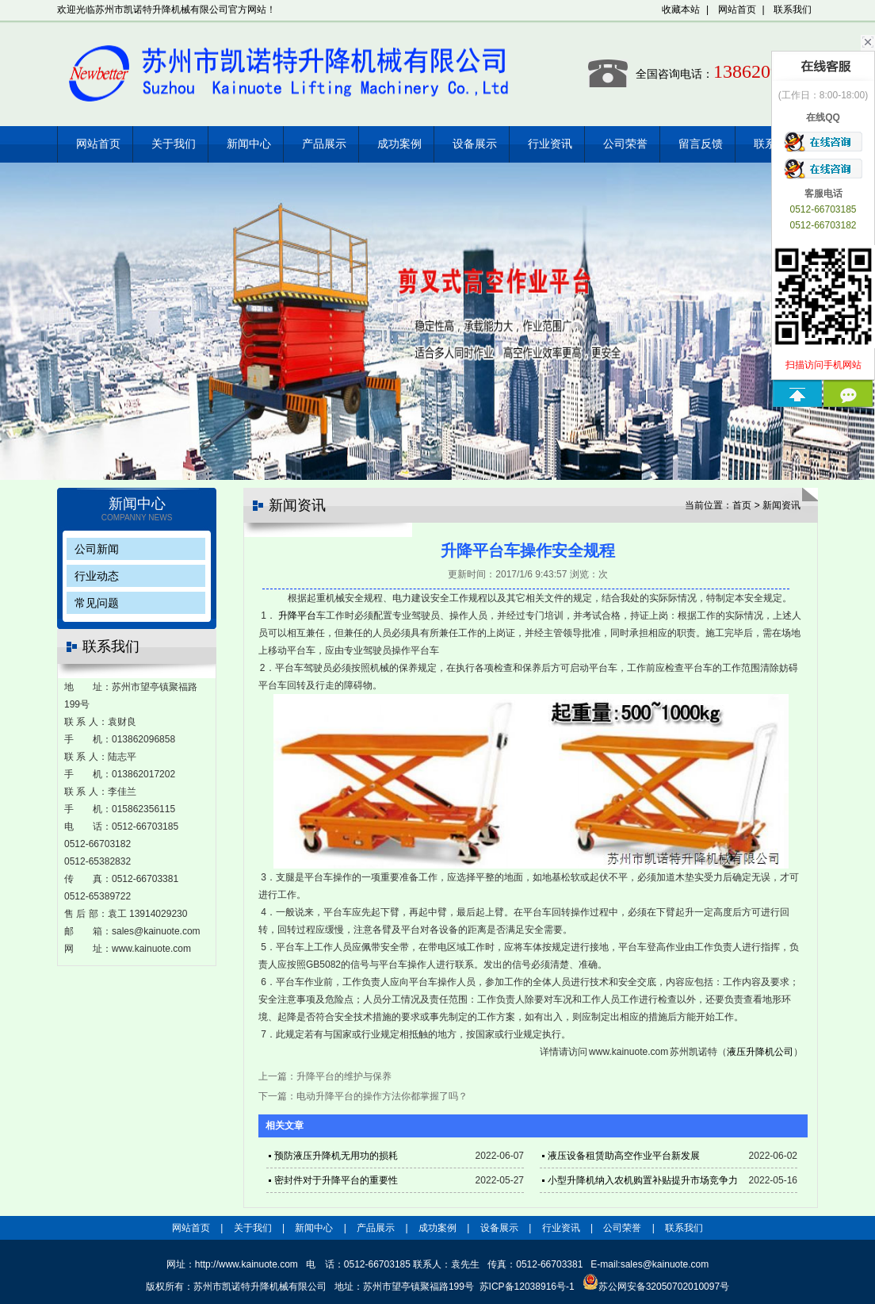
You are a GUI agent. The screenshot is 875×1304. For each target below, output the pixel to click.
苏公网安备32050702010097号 (656, 1286)
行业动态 (97, 576)
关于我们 (173, 144)
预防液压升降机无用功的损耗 (336, 1155)
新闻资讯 (781, 505)
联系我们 (793, 9)
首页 (741, 505)
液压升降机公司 (760, 1051)
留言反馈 (700, 144)
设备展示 (475, 144)
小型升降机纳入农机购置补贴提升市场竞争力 (643, 1180)
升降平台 (297, 615)
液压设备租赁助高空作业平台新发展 (624, 1155)
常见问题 (97, 602)
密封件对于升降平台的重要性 (336, 1180)
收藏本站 (681, 9)
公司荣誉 (625, 144)
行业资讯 (550, 144)
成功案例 (399, 144)
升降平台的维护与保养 (344, 1076)
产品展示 (324, 144)
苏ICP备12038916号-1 (527, 1286)
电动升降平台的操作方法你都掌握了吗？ (382, 1096)
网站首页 (737, 9)
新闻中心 (249, 144)
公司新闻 (97, 549)
